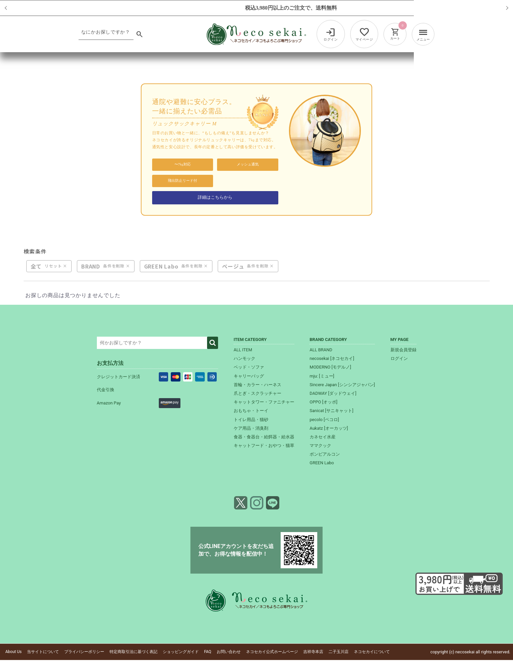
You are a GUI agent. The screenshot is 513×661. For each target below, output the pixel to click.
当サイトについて (43, 652)
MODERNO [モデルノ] (330, 368)
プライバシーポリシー (84, 652)
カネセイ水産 (323, 437)
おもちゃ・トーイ (251, 411)
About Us (13, 652)
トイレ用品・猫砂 (251, 420)
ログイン (399, 359)
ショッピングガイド (181, 652)
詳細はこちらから (215, 197)
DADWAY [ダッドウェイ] (333, 394)
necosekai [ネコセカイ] (332, 359)
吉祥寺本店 (313, 652)
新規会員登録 (403, 350)
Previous (13, 8)
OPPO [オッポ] (323, 402)
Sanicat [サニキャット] (331, 411)
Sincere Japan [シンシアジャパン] (342, 385)
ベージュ (233, 267)
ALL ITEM (243, 350)
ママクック (320, 446)
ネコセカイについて (372, 652)
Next (500, 8)
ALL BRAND (321, 350)
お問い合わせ (229, 652)
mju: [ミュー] (322, 376)
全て (36, 267)
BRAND (90, 267)
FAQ (207, 652)
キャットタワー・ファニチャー (264, 402)
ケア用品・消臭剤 (251, 428)
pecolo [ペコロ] (324, 420)
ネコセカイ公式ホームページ (272, 652)
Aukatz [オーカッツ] (329, 428)
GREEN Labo (161, 267)
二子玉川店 (339, 652)
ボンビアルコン (325, 455)
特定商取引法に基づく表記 (133, 652)
